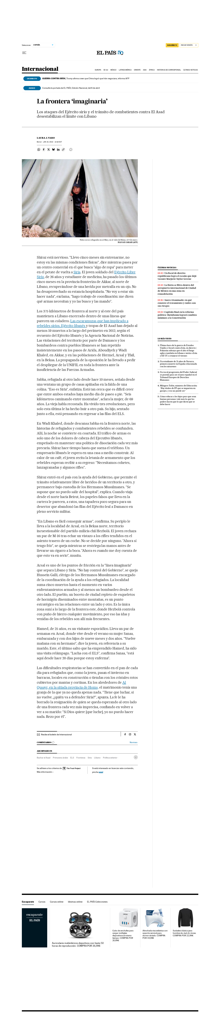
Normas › (134, 742)
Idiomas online (75, 901)
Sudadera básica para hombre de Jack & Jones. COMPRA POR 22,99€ (184, 933)
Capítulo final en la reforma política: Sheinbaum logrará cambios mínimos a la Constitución (177, 315)
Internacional (40, 69)
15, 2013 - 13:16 (52, 142)
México (113, 70)
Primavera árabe (60, 757)
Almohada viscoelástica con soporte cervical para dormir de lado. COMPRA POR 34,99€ (155, 934)
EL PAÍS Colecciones (97, 901)
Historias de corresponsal (169, 70)
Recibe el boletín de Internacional (56, 734)
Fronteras (80, 757)
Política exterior (110, 757)
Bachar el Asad (43, 757)
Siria (76, 272)
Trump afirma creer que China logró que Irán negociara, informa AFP (85, 78)
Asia (145, 70)
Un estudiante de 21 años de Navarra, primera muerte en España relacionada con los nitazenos (178, 364)
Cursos (41, 901)
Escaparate (28, 901)
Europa (98, 70)
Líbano (97, 757)
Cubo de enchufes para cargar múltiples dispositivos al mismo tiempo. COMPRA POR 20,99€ (122, 936)
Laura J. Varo (46, 137)
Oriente (137, 70)
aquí (101, 772)
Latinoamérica (125, 70)
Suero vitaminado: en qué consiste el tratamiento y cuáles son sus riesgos (177, 303)
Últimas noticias (190, 70)
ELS (72, 757)
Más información (45, 772)
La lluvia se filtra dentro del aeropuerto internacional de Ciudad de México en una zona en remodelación (177, 289)
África (152, 70)
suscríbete (172, 45)
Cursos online (56, 901)
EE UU (106, 70)
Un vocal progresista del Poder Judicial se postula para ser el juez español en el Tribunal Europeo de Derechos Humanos (178, 376)
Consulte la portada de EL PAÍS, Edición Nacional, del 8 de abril (71, 88)
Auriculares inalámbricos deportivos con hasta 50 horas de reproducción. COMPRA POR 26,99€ (78, 944)
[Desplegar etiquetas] (136, 757)
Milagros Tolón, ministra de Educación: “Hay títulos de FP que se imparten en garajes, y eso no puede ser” (178, 388)
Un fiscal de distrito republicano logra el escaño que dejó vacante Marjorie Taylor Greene (177, 276)
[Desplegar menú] (24, 52)
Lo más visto (164, 338)
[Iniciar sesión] (189, 45)
